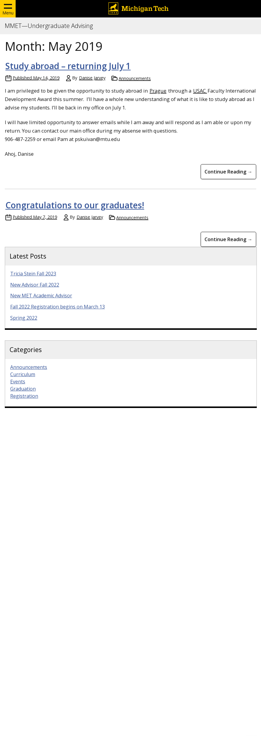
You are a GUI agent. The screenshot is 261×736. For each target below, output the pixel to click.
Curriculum (22, 374)
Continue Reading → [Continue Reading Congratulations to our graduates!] (228, 239)
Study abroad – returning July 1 (68, 66)
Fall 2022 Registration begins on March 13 (57, 306)
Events (17, 381)
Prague (158, 90)
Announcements (135, 78)
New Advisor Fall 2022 (34, 284)
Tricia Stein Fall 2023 (33, 273)
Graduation (23, 388)
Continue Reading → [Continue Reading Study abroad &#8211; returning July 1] (228, 171)
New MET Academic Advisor (41, 295)
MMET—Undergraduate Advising (49, 25)
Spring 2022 (23, 317)
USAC (200, 90)
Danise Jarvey (92, 78)
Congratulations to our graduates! (74, 205)
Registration (24, 396)
